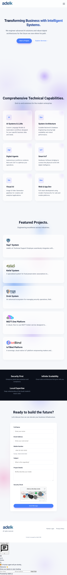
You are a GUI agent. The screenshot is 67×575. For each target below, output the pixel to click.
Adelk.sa (10, 574)
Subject (16, 458)
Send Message (33, 505)
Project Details (18, 468)
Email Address (18, 437)
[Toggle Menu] (64, 4)
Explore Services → (41, 41)
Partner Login (50, 529)
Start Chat (33, 571)
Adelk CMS (38, 537)
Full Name (17, 427)
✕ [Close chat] (0, 562)
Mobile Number (18, 446)
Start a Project (24, 41)
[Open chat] (4, 548)
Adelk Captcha (42, 500)
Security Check (18, 485)
